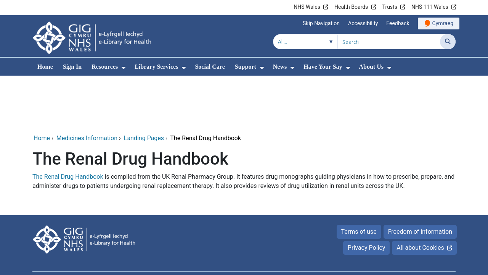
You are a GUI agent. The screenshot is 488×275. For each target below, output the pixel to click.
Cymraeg (442, 23)
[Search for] (388, 41)
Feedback (397, 23)
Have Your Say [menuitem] (322, 66)
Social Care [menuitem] (210, 66)
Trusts (389, 7)
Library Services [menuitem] (156, 66)
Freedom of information (420, 179)
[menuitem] (123, 67)
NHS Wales (307, 7)
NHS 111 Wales (429, 7)
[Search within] (305, 41)
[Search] (448, 41)
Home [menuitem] (45, 66)
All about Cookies (420, 195)
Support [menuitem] (245, 66)
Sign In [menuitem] (72, 66)
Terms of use (359, 179)
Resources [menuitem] (105, 66)
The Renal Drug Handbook (67, 124)
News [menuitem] (280, 66)
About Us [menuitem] (371, 66)
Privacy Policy (366, 195)
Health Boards (351, 7)
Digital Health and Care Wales (416, 235)
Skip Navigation (321, 23)
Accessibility (363, 23)
